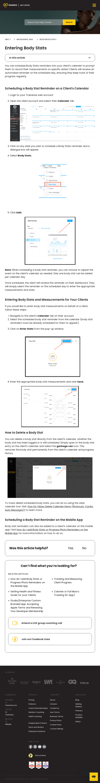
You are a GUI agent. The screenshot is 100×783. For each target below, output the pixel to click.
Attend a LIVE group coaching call (37, 623)
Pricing (31, 700)
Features (32, 704)
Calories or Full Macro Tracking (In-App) (66, 593)
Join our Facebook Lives (31, 639)
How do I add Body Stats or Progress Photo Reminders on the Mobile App (28, 582)
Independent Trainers (38, 723)
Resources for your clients (54, 39)
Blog (77, 700)
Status (78, 721)
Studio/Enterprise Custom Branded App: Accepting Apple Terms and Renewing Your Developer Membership (27, 606)
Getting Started (78, 705)
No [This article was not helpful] (84, 548)
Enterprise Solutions (37, 731)
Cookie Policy (55, 724)
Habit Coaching (35, 716)
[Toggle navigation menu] (94, 5)
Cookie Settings (56, 728)
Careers (53, 704)
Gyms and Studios (36, 727)
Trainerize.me (11, 705)
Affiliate (8, 724)
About (52, 700)
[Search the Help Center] (44, 22)
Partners (79, 710)
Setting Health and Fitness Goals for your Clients (26, 593)
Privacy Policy (55, 720)
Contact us (54, 708)
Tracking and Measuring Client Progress (68, 580)
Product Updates (79, 716)
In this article (50, 57)
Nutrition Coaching (36, 712)
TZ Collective (9, 713)
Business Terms (56, 716)
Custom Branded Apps (38, 708)
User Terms (55, 712)
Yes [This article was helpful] (70, 548)
